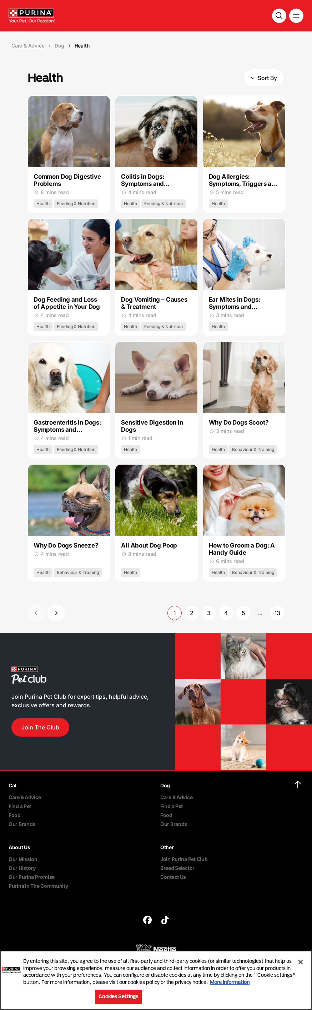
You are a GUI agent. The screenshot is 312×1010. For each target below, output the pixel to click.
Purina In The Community (38, 886)
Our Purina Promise (32, 877)
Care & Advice (27, 46)
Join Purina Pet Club (183, 859)
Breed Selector (177, 868)
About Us (19, 847)
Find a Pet (20, 806)
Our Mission (23, 859)
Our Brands (22, 824)
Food (15, 815)
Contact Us (173, 877)
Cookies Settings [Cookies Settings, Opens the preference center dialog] (118, 996)
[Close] (300, 962)
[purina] (147, 920)
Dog (59, 46)
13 (277, 613)
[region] (156, 980)
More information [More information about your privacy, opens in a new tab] (230, 982)
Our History (22, 868)
